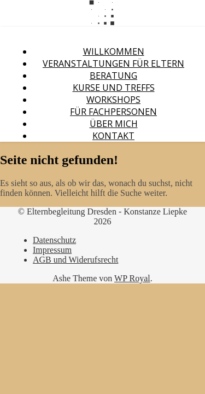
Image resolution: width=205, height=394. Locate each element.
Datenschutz (54, 240)
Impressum (52, 249)
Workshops (113, 100)
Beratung (113, 75)
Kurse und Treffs (114, 88)
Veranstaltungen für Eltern (113, 63)
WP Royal (132, 278)
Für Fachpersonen (113, 112)
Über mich (114, 124)
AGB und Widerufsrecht (75, 259)
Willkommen (113, 51)
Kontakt (113, 136)
